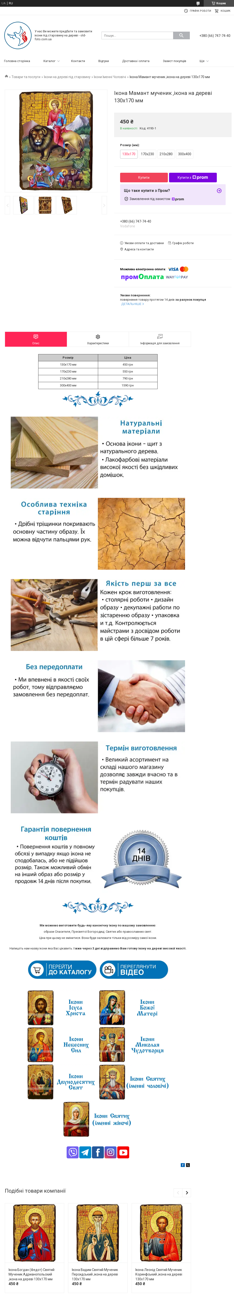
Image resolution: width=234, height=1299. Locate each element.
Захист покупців (174, 61)
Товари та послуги (25, 77)
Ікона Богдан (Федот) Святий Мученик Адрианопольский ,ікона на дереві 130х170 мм (31, 1274)
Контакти (78, 61)
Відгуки (103, 61)
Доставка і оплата (135, 61)
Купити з (193, 177)
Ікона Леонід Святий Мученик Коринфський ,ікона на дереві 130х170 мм (158, 1274)
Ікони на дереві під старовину (67, 77)
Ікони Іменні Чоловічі (110, 77)
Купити (143, 177)
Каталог (49, 61)
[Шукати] (181, 35)
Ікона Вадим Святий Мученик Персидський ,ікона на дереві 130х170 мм (95, 1274)
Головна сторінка (17, 61)
